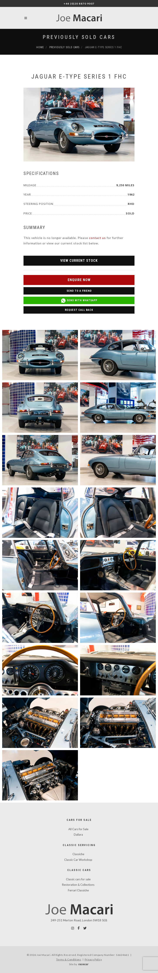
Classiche (78, 854)
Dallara (78, 834)
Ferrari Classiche (78, 890)
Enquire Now (79, 280)
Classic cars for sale (78, 879)
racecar (83, 964)
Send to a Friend (79, 290)
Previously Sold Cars (79, 37)
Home (40, 47)
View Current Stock (79, 260)
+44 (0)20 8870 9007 (79, 3)
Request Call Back (79, 309)
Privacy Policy (93, 959)
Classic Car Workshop (78, 859)
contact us (97, 238)
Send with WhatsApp (79, 300)
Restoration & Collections (78, 884)
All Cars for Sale (78, 829)
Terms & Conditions (68, 959)
